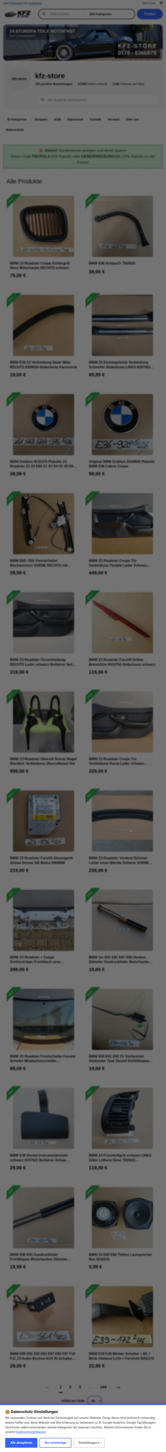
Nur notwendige (55, 1442)
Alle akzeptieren (21, 1442)
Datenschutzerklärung (30, 1432)
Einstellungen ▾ (89, 1442)
